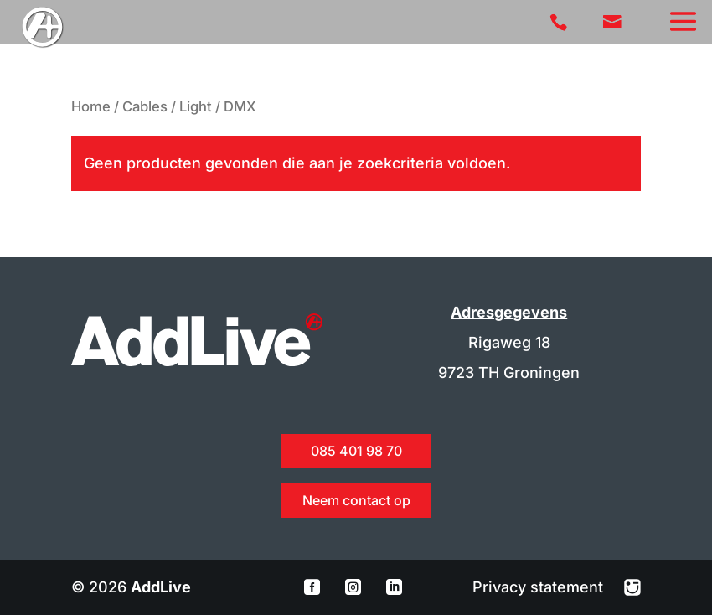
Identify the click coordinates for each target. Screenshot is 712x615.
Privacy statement (539, 587)
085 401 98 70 (356, 450)
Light (195, 106)
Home (91, 106)
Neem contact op (356, 500)
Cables (145, 106)
